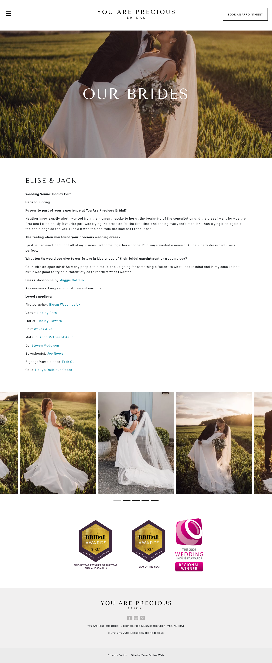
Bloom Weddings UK (65, 304)
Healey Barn (47, 313)
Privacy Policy (117, 655)
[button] (117, 500)
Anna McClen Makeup (57, 337)
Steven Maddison (45, 345)
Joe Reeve (55, 353)
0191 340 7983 (120, 633)
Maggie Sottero (72, 280)
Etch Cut (68, 362)
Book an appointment (245, 14)
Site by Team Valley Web (147, 655)
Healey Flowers (49, 321)
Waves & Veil (44, 329)
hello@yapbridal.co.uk (148, 633)
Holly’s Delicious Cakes (53, 370)
